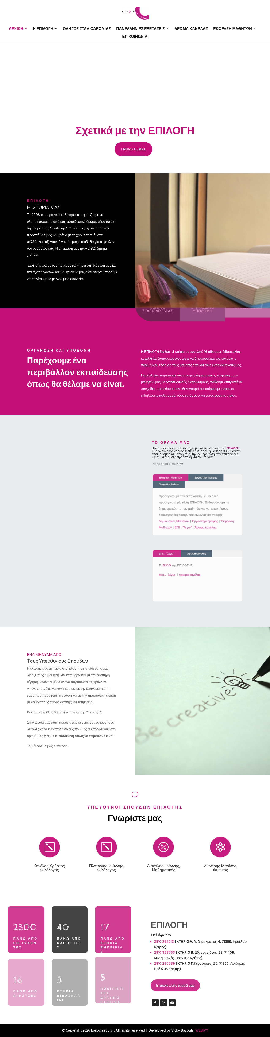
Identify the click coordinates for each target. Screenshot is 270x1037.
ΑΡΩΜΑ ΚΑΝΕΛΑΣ (191, 29)
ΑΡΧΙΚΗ (16, 29)
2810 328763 (164, 952)
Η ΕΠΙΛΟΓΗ (43, 29)
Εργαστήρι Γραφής (205, 479)
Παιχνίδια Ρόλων (171, 486)
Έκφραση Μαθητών (172, 479)
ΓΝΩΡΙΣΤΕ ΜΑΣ (133, 149)
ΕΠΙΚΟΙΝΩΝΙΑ (134, 37)
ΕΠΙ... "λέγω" (169, 555)
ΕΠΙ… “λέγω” (184, 525)
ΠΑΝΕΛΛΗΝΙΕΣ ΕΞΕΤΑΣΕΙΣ (140, 29)
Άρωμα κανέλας (205, 525)
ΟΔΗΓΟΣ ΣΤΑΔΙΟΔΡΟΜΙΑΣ (87, 29)
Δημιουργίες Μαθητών (176, 520)
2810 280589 (164, 963)
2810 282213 (164, 941)
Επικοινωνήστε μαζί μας (175, 985)
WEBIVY (201, 1030)
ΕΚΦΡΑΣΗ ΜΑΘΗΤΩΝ (232, 29)
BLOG (169, 566)
